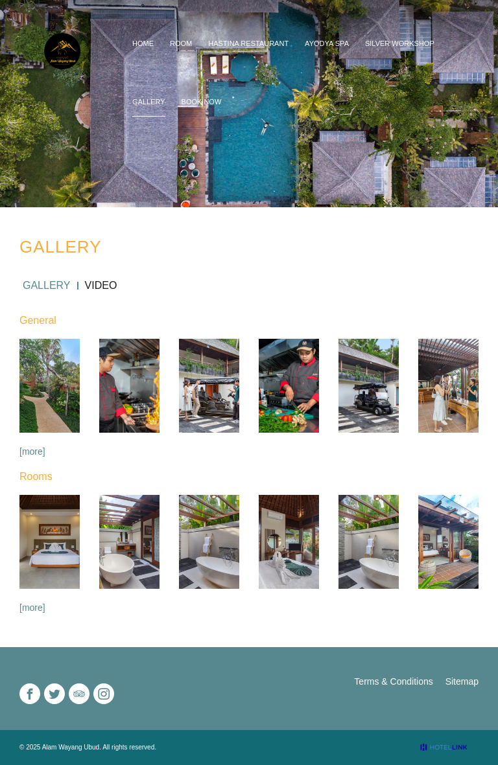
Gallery (47, 286)
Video (101, 286)
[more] (32, 451)
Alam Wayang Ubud (71, 747)
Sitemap (462, 681)
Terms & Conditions (393, 681)
